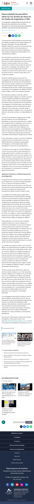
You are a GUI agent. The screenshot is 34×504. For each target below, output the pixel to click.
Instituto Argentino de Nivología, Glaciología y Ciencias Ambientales (17, 356)
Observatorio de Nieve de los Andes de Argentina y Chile (16, 366)
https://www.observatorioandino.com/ (15, 321)
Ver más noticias (7, 381)
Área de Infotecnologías (17, 448)
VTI (17, 502)
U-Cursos (17, 444)
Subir (3, 424)
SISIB (15, 502)
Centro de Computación (17, 452)
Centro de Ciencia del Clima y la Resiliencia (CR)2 (16, 359)
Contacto (17, 455)
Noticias (6, 8)
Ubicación (17, 458)
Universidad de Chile (22, 502)
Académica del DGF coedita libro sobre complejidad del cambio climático (8, 414)
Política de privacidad (17, 465)
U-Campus (17, 440)
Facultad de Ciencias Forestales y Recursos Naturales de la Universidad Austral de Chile (18, 362)
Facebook (13, 36)
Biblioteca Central (17, 435)
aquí (29, 323)
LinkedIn (16, 35)
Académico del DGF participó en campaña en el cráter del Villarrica (25, 395)
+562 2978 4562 (17, 482)
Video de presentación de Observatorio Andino (15, 353)
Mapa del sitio (17, 462)
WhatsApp (19, 36)
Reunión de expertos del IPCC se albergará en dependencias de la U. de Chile (8, 396)
